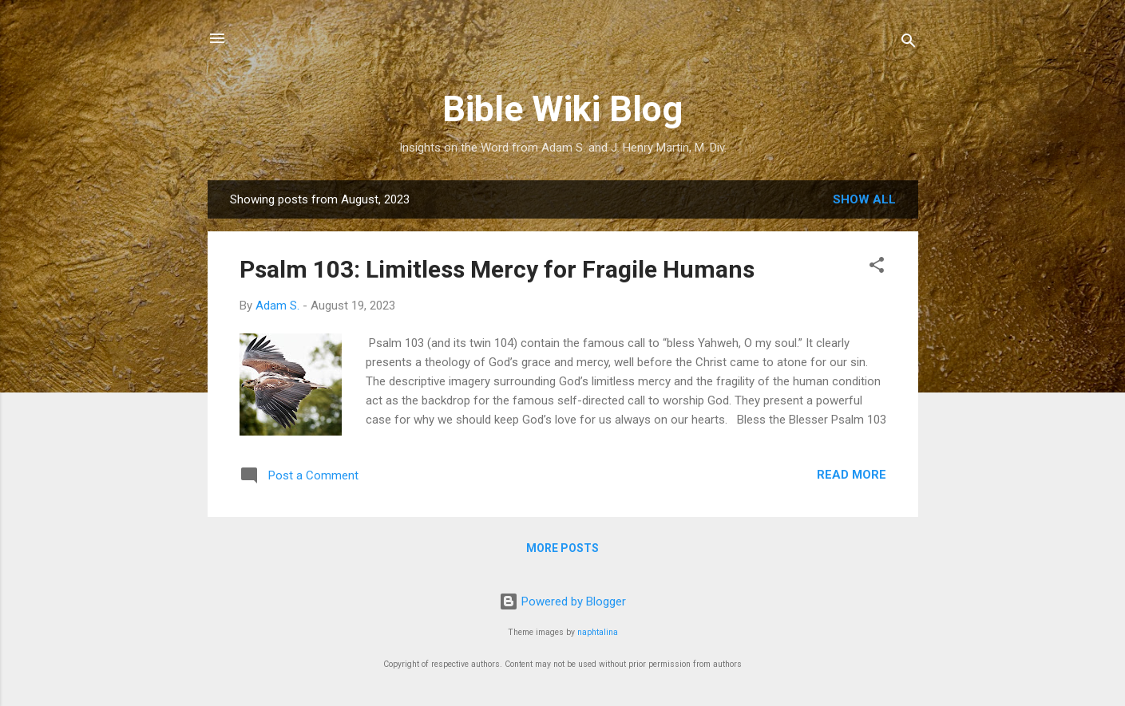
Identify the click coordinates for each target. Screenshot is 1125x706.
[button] (876, 267)
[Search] (908, 43)
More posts (562, 548)
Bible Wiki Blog (562, 109)
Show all (864, 199)
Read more (851, 474)
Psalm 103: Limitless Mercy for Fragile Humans (497, 269)
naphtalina (597, 632)
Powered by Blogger (562, 601)
